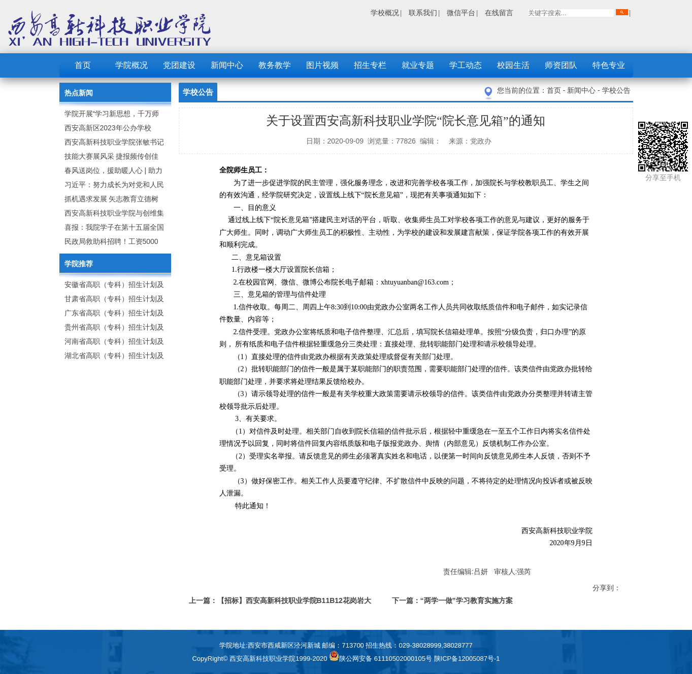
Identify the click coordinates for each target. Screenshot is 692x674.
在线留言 (499, 13)
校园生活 (513, 65)
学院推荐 (78, 264)
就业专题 (418, 65)
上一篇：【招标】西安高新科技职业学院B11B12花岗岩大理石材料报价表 (280, 602)
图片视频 (322, 65)
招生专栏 (370, 65)
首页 (83, 65)
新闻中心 (227, 65)
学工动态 (465, 65)
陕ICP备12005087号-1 (467, 658)
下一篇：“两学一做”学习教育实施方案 (452, 600)
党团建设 (179, 65)
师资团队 (561, 65)
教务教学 (274, 65)
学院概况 (131, 65)
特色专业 (608, 65)
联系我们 (423, 13)
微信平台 (461, 13)
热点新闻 (78, 93)
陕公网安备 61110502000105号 (381, 658)
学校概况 (385, 13)
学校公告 (616, 90)
